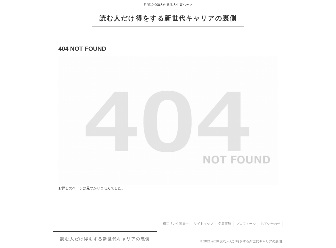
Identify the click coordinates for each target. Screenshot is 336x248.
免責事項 (224, 223)
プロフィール (246, 223)
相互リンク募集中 (176, 223)
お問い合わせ (270, 223)
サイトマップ (203, 223)
